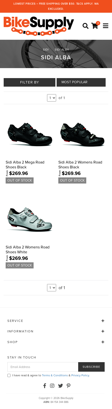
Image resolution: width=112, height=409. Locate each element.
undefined (51, 98)
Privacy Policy (80, 375)
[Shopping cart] (95, 26)
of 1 (62, 98)
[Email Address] (42, 367)
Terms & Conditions (55, 375)
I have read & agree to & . (48, 375)
